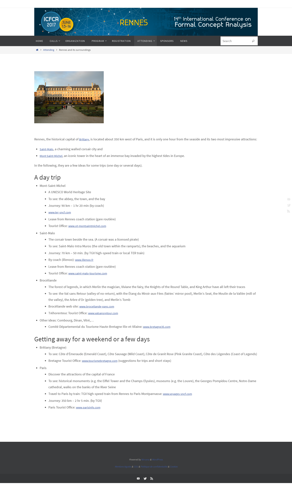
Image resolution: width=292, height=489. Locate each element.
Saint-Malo (47, 155)
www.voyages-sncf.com (179, 400)
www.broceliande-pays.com (99, 312)
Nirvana (145, 465)
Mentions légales (123, 472)
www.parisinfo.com (89, 413)
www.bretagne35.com (158, 332)
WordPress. (157, 465)
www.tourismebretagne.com (102, 367)
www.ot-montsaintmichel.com (89, 232)
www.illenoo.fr (85, 266)
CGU (136, 472)
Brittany (84, 139)
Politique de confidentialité (154, 472)
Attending (48, 50)
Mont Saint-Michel (52, 162)
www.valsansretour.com (105, 319)
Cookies (173, 472)
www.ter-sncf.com (61, 218)
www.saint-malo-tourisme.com (90, 279)
